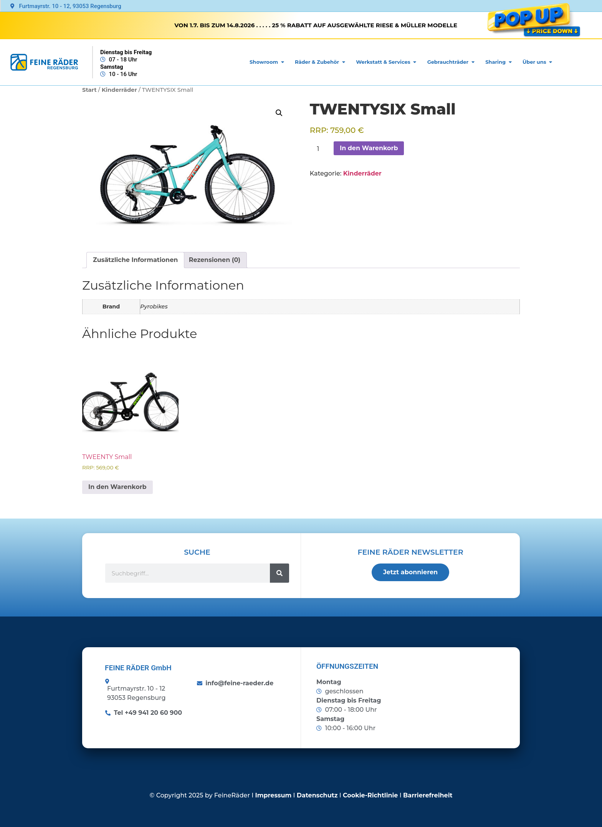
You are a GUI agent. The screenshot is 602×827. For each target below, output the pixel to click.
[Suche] (279, 573)
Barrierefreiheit (427, 795)
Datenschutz (317, 795)
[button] (279, 113)
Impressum (273, 795)
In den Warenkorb (369, 148)
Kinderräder (119, 89)
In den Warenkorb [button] (117, 487)
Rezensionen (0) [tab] (214, 260)
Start (89, 89)
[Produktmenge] (321, 149)
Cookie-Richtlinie (370, 795)
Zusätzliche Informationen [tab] (135, 260)
